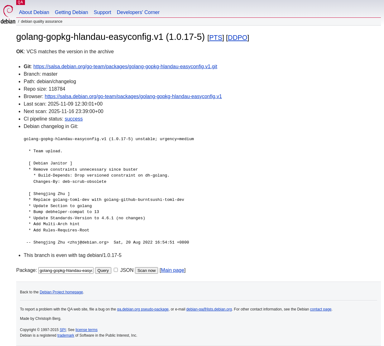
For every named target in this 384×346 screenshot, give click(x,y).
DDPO (237, 37)
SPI (63, 330)
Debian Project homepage (61, 292)
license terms (86, 330)
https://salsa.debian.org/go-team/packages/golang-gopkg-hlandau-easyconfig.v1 (133, 96)
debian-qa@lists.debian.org (209, 309)
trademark (65, 335)
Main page (172, 270)
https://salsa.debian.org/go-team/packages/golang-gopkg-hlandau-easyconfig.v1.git (125, 66)
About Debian (34, 12)
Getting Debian (71, 12)
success (74, 118)
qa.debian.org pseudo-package (143, 309)
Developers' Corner (138, 12)
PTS (215, 37)
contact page (321, 309)
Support (102, 12)
